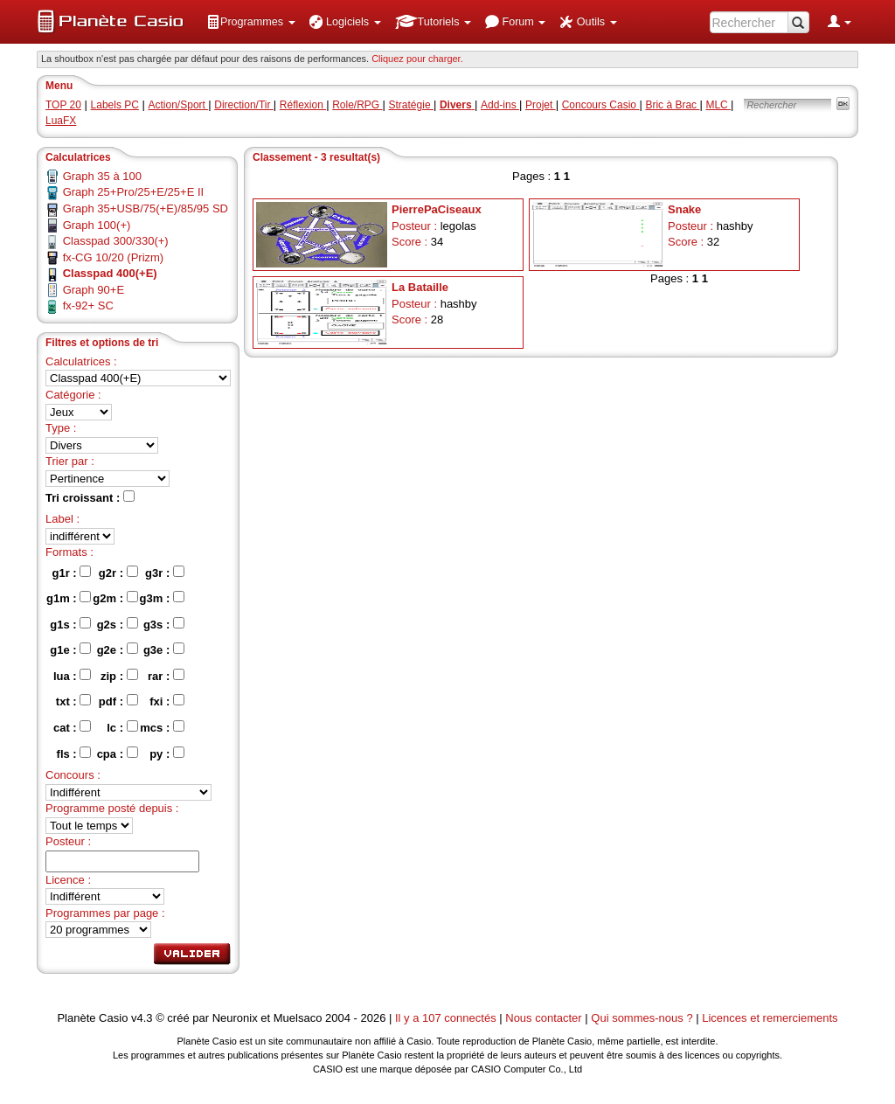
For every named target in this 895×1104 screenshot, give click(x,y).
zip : (119, 676)
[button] (250, 22)
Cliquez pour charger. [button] (417, 58)
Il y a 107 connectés (447, 1017)
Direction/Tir (244, 105)
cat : (72, 727)
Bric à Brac (672, 105)
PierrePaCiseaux (437, 209)
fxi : (166, 701)
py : (166, 753)
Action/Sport (179, 105)
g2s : (117, 624)
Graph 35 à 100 (102, 176)
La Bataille (420, 287)
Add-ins (500, 105)
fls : (74, 753)
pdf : (118, 701)
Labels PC (115, 105)
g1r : (72, 573)
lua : (72, 676)
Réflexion (303, 105)
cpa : (117, 753)
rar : (166, 676)
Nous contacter (543, 1017)
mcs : (162, 727)
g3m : (162, 598)
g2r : (118, 573)
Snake (684, 209)
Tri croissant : (90, 497)
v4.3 (142, 1017)
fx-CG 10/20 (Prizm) (113, 257)
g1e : (70, 649)
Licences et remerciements (769, 1017)
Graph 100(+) (97, 225)
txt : (73, 701)
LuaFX (60, 121)
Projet (540, 105)
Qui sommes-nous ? (641, 1017)
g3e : (163, 649)
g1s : (70, 624)
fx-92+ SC (88, 305)
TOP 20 (63, 105)
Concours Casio (601, 105)
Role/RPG (357, 105)
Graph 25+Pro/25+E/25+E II (134, 191)
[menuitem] (250, 22)
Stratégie (411, 105)
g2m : (115, 598)
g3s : (163, 624)
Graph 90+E (93, 289)
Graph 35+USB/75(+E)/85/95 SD (145, 208)
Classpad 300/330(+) (116, 240)
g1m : (68, 598)
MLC (718, 105)
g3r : (164, 573)
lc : (122, 727)
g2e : (117, 649)
